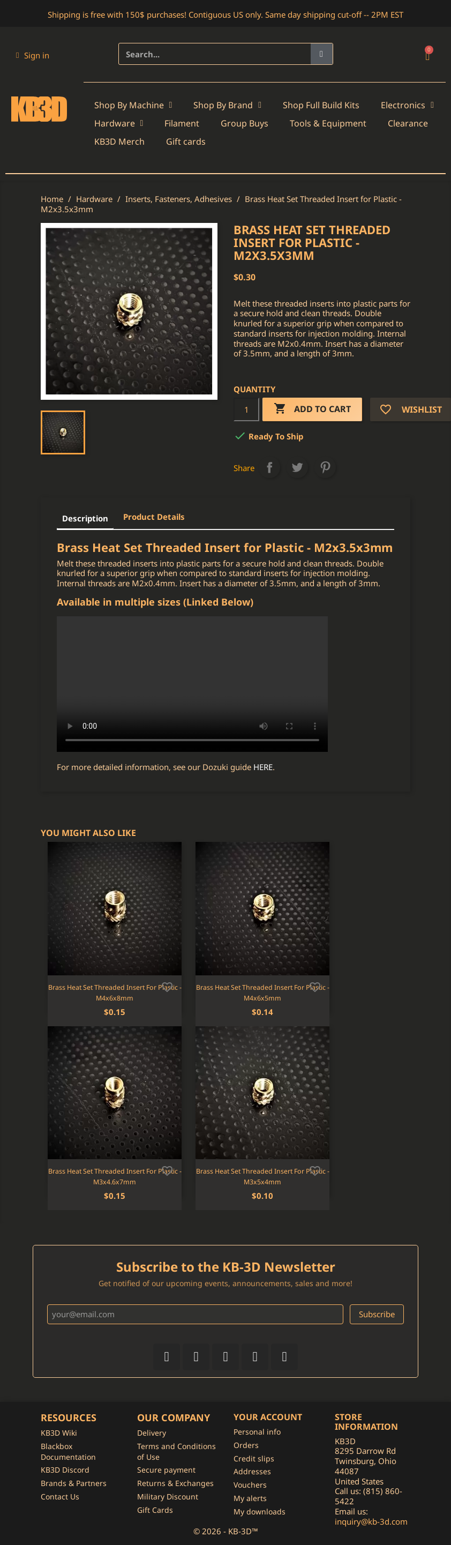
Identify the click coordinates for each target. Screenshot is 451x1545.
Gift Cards (155, 1510)
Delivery (151, 1433)
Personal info (257, 1432)
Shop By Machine (133, 105)
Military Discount (167, 1496)
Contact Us (60, 1496)
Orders (246, 1445)
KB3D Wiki (59, 1433)
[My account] (32, 55)
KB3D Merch (119, 141)
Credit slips (254, 1458)
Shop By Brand (227, 105)
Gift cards (186, 141)
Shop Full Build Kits (321, 105)
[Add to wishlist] (167, 986)
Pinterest (325, 467)
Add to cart (312, 409)
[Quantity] (246, 409)
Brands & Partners (74, 1483)
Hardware (119, 123)
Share (269, 467)
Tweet (297, 467)
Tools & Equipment (328, 123)
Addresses (252, 1471)
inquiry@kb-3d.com (371, 1521)
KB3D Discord (65, 1470)
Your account (268, 1417)
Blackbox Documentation (68, 1451)
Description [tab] (85, 518)
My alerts (250, 1498)
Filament (181, 123)
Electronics (407, 105)
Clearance (408, 123)
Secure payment (166, 1470)
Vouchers (250, 1485)
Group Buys (244, 123)
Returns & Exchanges (175, 1483)
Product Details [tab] (154, 516)
